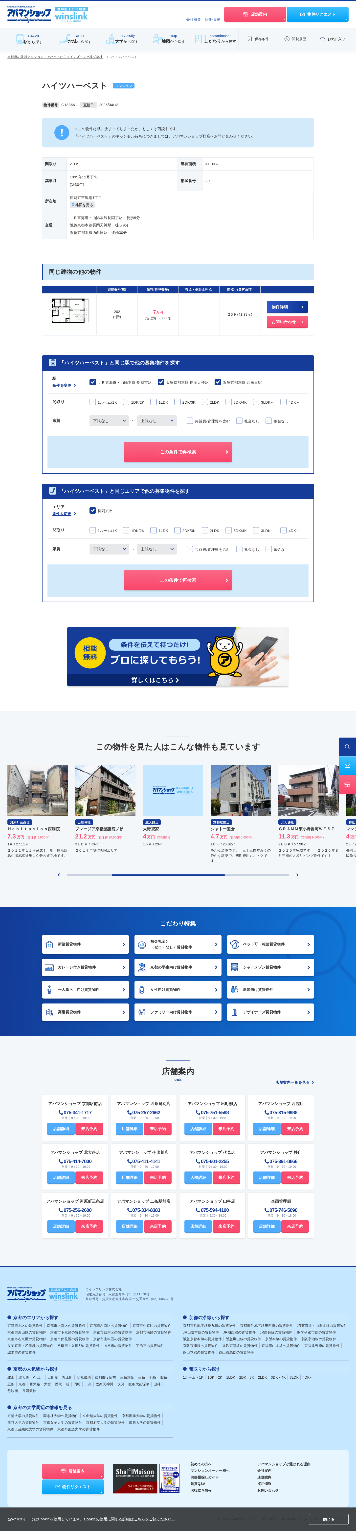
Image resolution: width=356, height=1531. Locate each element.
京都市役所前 (105, 1377)
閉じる (328, 1519)
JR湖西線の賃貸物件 (239, 1332)
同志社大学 (61, 1415)
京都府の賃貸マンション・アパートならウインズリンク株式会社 (55, 57)
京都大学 (23, 1415)
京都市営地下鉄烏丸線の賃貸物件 (209, 1325)
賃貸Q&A (198, 1483)
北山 (11, 1377)
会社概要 (193, 19)
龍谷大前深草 (139, 1383)
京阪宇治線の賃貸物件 (318, 1339)
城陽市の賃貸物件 (21, 1352)
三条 (141, 1377)
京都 (22, 1383)
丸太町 (67, 1377)
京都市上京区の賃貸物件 (66, 1325)
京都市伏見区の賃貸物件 (69, 1339)
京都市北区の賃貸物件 (25, 1325)
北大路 (24, 1377)
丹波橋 (12, 1390)
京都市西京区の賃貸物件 (112, 1332)
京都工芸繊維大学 (30, 1428)
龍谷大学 (23, 1421)
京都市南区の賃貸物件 (153, 1332)
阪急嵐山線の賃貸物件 (243, 1339)
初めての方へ (201, 1463)
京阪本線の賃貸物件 (281, 1339)
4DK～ (308, 1377)
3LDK (294, 1377)
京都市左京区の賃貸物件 (108, 1325)
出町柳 (52, 1377)
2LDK (262, 1377)
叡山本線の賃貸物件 (199, 1352)
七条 (152, 1377)
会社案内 (264, 1470)
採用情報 (212, 19)
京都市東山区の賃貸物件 (26, 1332)
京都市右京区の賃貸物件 (26, 1339)
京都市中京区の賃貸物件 (152, 1325)
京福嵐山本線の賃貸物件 (281, 1345)
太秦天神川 (104, 1383)
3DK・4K (278, 1377)
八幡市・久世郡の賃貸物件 (78, 1345)
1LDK (230, 1377)
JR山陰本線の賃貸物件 (201, 1332)
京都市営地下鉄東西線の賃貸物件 (266, 1325)
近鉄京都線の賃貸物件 (240, 1345)
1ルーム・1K (193, 1377)
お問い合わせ (268, 1489)
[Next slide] (297, 875)
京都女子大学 (62, 1421)
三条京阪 (127, 1377)
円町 (77, 1383)
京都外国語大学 (78, 1428)
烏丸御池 (84, 1377)
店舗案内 (264, 1476)
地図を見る (82, 205)
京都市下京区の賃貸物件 (69, 1332)
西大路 (34, 1383)
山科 (157, 1383)
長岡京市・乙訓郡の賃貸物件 (30, 1345)
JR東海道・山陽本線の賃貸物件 (322, 1325)
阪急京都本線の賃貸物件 (202, 1339)
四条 (163, 1377)
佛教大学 (145, 1421)
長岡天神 (29, 1390)
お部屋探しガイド (205, 1476)
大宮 (47, 1383)
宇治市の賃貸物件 (150, 1345)
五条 (11, 1383)
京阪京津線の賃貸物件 (200, 1345)
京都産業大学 (141, 1415)
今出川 (38, 1377)
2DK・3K (246, 1377)
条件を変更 (64, 386)
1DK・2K (214, 1377)
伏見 (120, 1383)
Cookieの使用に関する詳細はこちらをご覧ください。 (129, 1519)
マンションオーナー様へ (210, 1470)
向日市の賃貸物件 (118, 1345)
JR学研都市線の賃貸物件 (316, 1332)
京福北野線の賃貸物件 (322, 1345)
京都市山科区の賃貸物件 (112, 1339)
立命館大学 (100, 1415)
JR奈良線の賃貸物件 (276, 1332)
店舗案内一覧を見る (294, 1083)
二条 (88, 1383)
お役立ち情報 (201, 1489)
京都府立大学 (105, 1421)
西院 (58, 1383)
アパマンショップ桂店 (191, 136)
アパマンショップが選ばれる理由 (284, 1463)
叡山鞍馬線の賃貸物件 (236, 1352)
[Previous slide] (59, 875)
